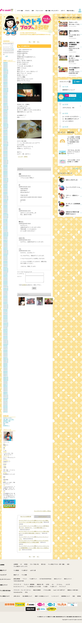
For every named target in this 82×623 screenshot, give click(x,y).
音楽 (33, 10)
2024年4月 (5, 100)
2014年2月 (5, 283)
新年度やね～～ (6, 425)
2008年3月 (5, 390)
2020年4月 (5, 172)
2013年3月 (5, 300)
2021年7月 (5, 149)
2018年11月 (5, 197)
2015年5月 (5, 261)
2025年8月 (5, 76)
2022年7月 (5, 131)
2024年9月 (5, 92)
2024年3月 (5, 101)
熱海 (4, 423)
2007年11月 (5, 396)
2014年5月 (5, 279)
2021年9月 (5, 146)
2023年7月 (5, 113)
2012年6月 (5, 313)
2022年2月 (5, 139)
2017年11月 (5, 216)
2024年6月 (5, 97)
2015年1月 (5, 267)
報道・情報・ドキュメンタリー (52, 10)
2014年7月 (5, 276)
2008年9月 (5, 381)
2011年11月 (5, 324)
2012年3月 (5, 318)
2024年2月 (5, 103)
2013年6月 (5, 295)
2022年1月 (5, 140)
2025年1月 (5, 86)
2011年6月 (5, 331)
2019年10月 (5, 181)
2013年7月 (5, 294)
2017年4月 (5, 226)
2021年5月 (5, 152)
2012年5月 (5, 315)
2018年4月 (5, 208)
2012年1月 (5, 321)
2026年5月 (5, 62)
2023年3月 (5, 119)
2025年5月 (5, 80)
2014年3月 (5, 282)
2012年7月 (5, 312)
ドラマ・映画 (20, 10)
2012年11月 (5, 306)
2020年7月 (5, 167)
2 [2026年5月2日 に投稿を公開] (12, 45)
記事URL (25, 156)
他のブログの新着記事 (25, 516)
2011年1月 (5, 339)
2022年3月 (5, 137)
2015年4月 (5, 262)
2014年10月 (5, 271)
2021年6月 (5, 151)
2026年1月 (5, 68)
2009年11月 (5, 360)
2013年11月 (5, 288)
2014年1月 (5, 285)
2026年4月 (5, 64)
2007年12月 (5, 395)
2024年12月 (5, 88)
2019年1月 (5, 195)
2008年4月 (5, 389)
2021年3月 (5, 155)
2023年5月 (5, 116)
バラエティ (27, 10)
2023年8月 (5, 112)
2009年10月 (5, 361)
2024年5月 (5, 98)
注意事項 (24, 286)
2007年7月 (5, 402)
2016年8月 (5, 238)
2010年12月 (5, 340)
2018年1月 (5, 213)
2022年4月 (5, 136)
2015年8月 (5, 256)
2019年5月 (5, 188)
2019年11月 (5, 179)
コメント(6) (20, 156)
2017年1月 (5, 231)
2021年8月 (5, 148)
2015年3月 (5, 264)
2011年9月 (5, 327)
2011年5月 (5, 333)
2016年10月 (5, 235)
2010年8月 (5, 346)
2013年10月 (5, 289)
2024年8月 (5, 94)
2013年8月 (5, 292)
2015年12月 (5, 250)
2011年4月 (5, 334)
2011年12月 (5, 322)
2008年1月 (5, 393)
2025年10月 (5, 73)
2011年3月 (5, 336)
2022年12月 (5, 124)
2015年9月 (5, 255)
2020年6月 (5, 169)
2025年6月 (5, 79)
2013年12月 (5, 286)
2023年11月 (5, 107)
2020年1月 (5, 176)
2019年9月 (5, 182)
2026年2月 (5, 67)
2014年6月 (5, 277)
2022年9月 (5, 128)
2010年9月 (5, 345)
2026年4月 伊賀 (6, 420)
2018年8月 (5, 202)
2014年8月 (5, 274)
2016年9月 (5, 237)
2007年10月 (5, 398)
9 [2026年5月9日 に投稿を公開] (12, 47)
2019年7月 (5, 185)
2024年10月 (5, 91)
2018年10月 (5, 199)
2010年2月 (5, 355)
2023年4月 (5, 118)
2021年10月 (5, 145)
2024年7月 (5, 95)
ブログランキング (42, 516)
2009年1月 (5, 375)
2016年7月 (5, 240)
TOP (34, 41)
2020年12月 (5, 160)
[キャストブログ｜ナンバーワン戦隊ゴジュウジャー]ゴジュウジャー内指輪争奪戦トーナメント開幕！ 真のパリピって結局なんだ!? (34, 547)
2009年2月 (5, 374)
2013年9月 (5, 291)
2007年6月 (5, 404)
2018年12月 (5, 196)
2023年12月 (5, 106)
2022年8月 (5, 130)
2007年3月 (5, 408)
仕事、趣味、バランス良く (8, 419)
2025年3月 (5, 83)
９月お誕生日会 (24, 46)
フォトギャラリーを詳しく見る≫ (42, 511)
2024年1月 (5, 104)
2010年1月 (5, 357)
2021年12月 (5, 142)
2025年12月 (5, 70)
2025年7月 (5, 77)
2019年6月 (5, 187)
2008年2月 (5, 392)
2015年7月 (5, 258)
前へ (30, 41)
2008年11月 (5, 378)
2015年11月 (5, 252)
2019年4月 (5, 190)
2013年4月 (5, 298)
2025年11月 (5, 71)
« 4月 (6, 56)
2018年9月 (5, 200)
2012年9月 (5, 309)
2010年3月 (5, 354)
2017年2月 (5, 229)
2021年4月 (5, 154)
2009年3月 (5, 372)
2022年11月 (5, 125)
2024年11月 (5, 89)
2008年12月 (5, 377)
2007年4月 (5, 407)
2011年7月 (5, 330)
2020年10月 (5, 163)
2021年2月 (5, 157)
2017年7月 (5, 222)
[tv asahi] (7, 10)
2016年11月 (5, 234)
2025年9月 (5, 74)
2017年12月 (5, 214)
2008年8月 (5, 383)
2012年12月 (5, 304)
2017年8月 (5, 220)
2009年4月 (5, 371)
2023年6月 (5, 115)
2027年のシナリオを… (7, 417)
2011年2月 (5, 337)
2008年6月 (5, 386)
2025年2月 (5, 85)
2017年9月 (5, 219)
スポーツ (63, 10)
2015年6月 (5, 259)
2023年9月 (5, 110)
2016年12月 (5, 232)
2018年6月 (5, 205)
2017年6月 (5, 223)
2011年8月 (5, 328)
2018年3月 (5, 210)
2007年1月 (5, 411)
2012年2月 (5, 319)
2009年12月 (5, 358)
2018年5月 (5, 207)
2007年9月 (5, 399)
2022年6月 (5, 133)
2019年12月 (5, 178)
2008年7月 (5, 384)
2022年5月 (5, 134)
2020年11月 (5, 161)
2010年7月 (5, 348)
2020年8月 (5, 166)
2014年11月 (5, 270)
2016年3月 (5, 246)
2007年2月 (5, 410)
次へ (38, 41)
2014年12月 (5, 268)
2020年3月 (5, 173)
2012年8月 (5, 310)
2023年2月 (5, 121)
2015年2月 (5, 265)
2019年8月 (5, 184)
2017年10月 (5, 217)
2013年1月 (5, 303)
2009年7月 (5, 366)
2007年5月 (5, 405)
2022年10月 (5, 127)
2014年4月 (5, 280)
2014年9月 (5, 273)
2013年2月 (5, 301)
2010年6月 (5, 349)
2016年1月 (5, 249)
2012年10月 (5, 307)
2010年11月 (5, 342)
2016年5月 (5, 243)
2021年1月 (5, 158)
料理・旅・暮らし (70, 10)
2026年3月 (5, 65)
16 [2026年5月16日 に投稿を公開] (12, 49)
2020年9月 (5, 164)
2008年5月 (5, 387)
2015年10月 (5, 253)
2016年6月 (5, 241)
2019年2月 (5, 193)
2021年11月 (5, 143)
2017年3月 (5, 228)
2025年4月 (5, 82)
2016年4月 (5, 244)
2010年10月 (5, 343)
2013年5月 (5, 297)
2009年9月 (5, 363)
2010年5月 (5, 351)
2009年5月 (5, 369)
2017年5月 (5, 225)
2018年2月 (5, 211)
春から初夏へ (6, 422)
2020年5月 (5, 170)
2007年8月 (5, 401)
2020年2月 (5, 175)
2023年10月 (5, 109)
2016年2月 (5, 247)
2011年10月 (5, 325)
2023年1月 (5, 122)
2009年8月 (5, 364)
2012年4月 (5, 316)
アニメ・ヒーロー (39, 10)
